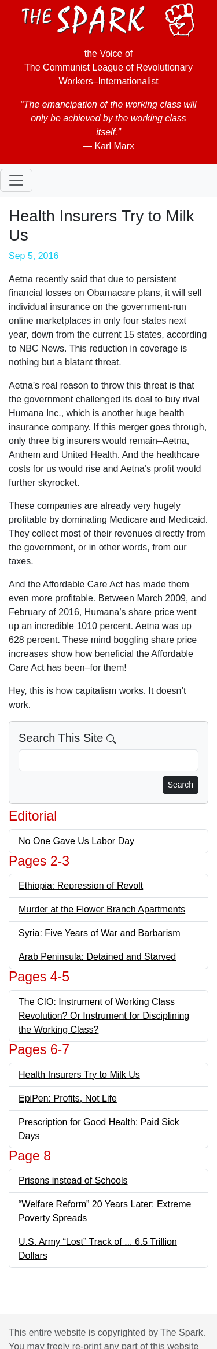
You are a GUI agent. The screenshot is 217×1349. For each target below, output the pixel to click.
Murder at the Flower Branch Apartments (102, 909)
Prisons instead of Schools (73, 1180)
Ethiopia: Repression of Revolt (81, 885)
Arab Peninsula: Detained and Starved (97, 957)
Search (180, 784)
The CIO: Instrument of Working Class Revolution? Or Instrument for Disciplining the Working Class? (104, 1015)
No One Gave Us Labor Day (76, 841)
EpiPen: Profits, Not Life (68, 1098)
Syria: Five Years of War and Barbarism (100, 933)
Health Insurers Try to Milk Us (79, 1075)
